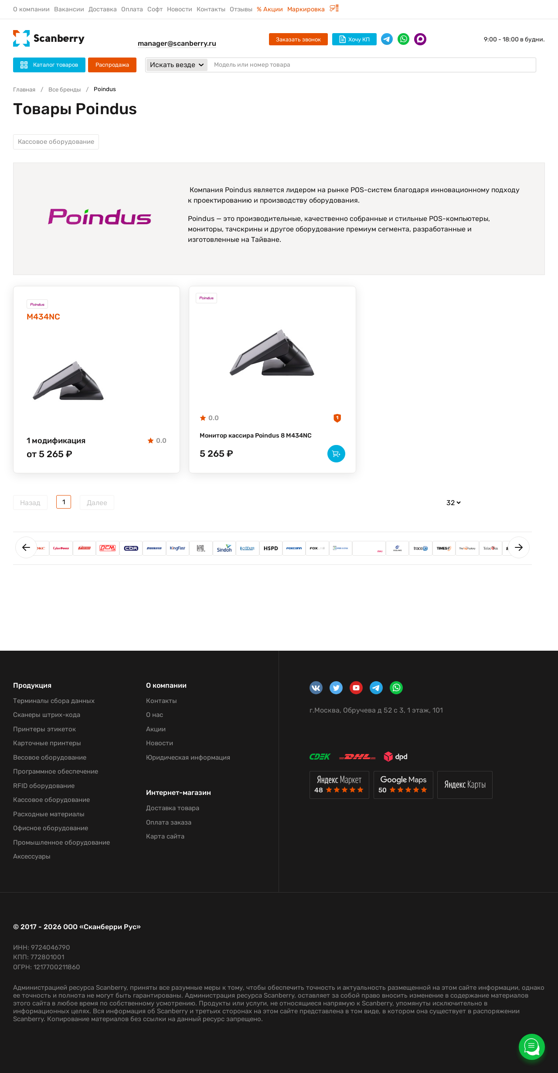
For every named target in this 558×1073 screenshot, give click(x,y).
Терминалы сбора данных (54, 701)
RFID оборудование (44, 786)
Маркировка (313, 9)
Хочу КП (354, 39)
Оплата (132, 9)
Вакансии (69, 9)
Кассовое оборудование (59, 143)
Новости (179, 9)
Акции (156, 729)
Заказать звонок (298, 39)
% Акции (270, 9)
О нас (154, 715)
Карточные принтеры (47, 743)
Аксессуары (32, 856)
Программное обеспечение (55, 771)
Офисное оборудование (50, 828)
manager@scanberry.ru (177, 43)
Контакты (211, 9)
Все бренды (69, 90)
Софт (155, 9)
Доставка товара (172, 808)
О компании (31, 9)
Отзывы (241, 9)
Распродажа (112, 64)
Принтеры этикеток (44, 729)
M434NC (49, 324)
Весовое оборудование (49, 757)
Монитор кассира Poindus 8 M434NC (263, 442)
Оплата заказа (168, 822)
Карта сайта (165, 836)
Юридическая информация (188, 757)
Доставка (102, 9)
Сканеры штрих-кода (46, 715)
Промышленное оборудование (61, 842)
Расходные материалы (49, 814)
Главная (25, 90)
